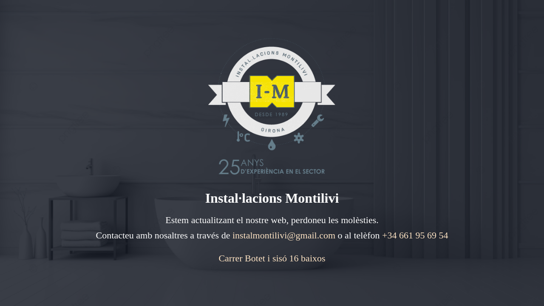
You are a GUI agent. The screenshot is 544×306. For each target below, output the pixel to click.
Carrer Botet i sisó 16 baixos (271, 258)
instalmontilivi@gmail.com (283, 235)
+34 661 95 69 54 (415, 235)
